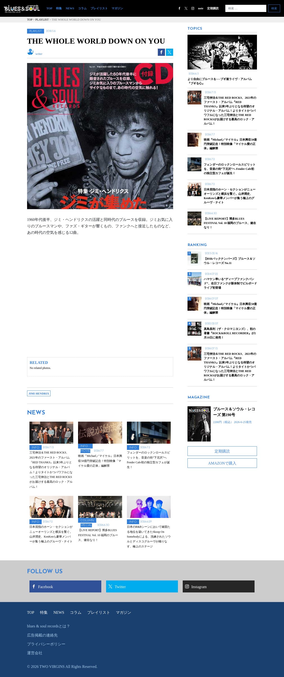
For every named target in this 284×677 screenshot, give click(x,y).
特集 (59, 8)
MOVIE (85, 451)
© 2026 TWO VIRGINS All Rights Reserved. (62, 667)
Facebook (42, 587)
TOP (50, 8)
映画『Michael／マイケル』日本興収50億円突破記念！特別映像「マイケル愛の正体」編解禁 (230, 308)
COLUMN (87, 520)
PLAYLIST (35, 31)
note (200, 8)
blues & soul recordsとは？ (48, 626)
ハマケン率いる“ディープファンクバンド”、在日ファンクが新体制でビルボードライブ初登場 (230, 283)
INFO (35, 447)
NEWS (70, 8)
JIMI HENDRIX (38, 393)
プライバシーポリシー (46, 644)
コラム (82, 8)
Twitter (117, 587)
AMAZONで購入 (222, 463)
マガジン (117, 8)
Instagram (196, 587)
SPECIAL (86, 525)
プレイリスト (99, 8)
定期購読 (213, 8)
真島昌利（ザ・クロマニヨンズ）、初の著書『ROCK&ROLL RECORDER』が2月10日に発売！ (230, 333)
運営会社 (34, 653)
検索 (274, 8)
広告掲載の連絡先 (42, 635)
